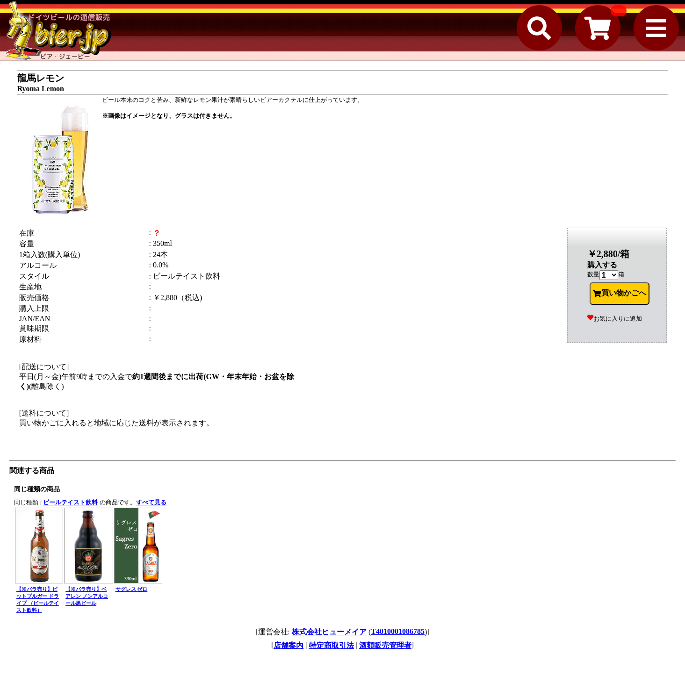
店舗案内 (288, 645)
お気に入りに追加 (614, 318)
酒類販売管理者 (385, 645)
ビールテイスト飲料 (70, 502)
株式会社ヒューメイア (329, 632)
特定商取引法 (331, 645)
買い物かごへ (619, 293)
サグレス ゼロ (131, 589)
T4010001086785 (398, 631)
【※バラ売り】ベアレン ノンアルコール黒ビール (86, 596)
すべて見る (151, 502)
